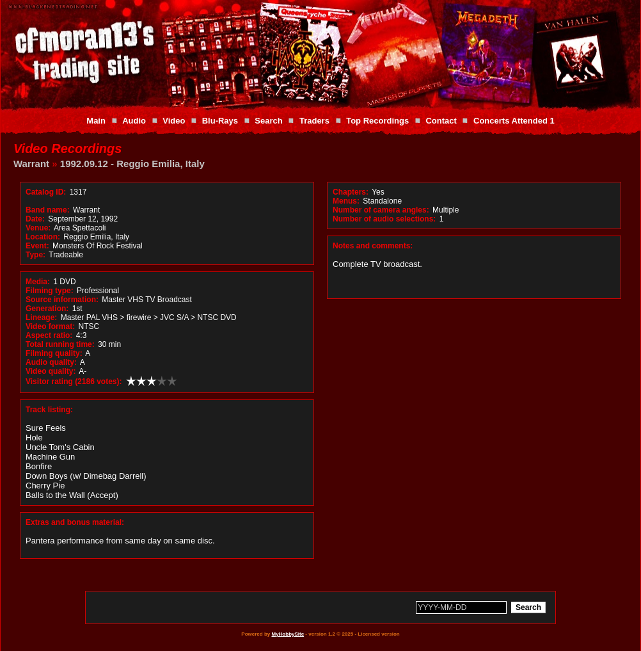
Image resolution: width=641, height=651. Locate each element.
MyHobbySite (287, 634)
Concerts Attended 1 (514, 120)
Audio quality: (51, 362)
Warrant (31, 163)
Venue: (38, 227)
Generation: (47, 308)
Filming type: (50, 290)
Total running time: (60, 344)
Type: (35, 254)
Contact (440, 120)
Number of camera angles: (381, 209)
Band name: (48, 209)
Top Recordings (377, 120)
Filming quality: (54, 353)
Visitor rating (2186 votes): (74, 381)
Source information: (62, 299)
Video (173, 120)
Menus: (346, 201)
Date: (35, 218)
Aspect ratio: (49, 335)
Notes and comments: (373, 245)
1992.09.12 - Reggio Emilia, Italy (132, 163)
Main (96, 120)
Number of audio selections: (384, 218)
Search (268, 120)
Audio (134, 120)
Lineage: (41, 317)
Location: (43, 236)
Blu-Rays (220, 120)
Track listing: (49, 409)
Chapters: (350, 192)
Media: (38, 281)
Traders (314, 120)
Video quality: (50, 371)
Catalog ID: (46, 192)
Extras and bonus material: (75, 522)
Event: (37, 245)
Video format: (50, 326)
